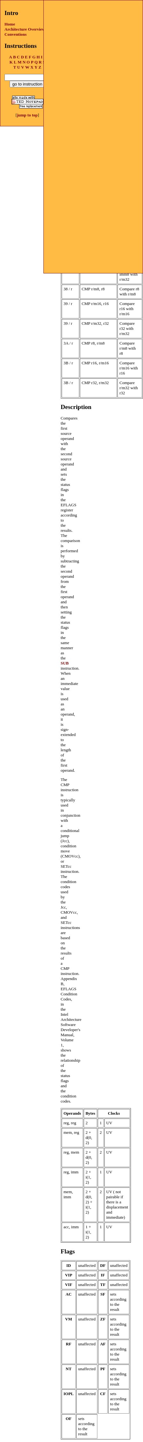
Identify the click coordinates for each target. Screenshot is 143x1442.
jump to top (27, 115)
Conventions (15, 34)
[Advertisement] (93, 40)
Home (9, 24)
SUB (65, 663)
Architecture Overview (24, 29)
